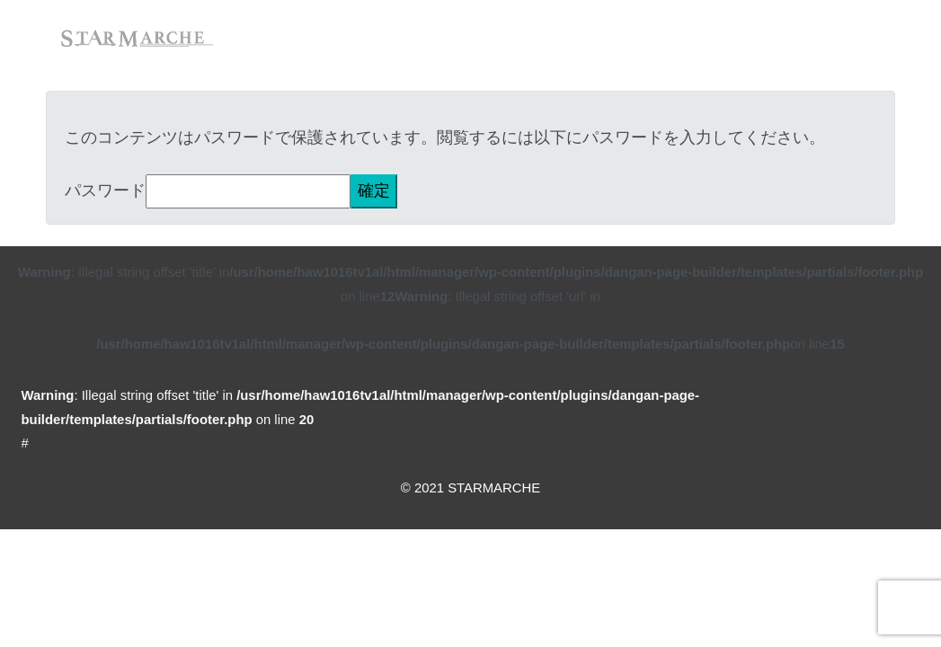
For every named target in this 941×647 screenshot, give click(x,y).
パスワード (105, 190)
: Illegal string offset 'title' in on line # (361, 419)
